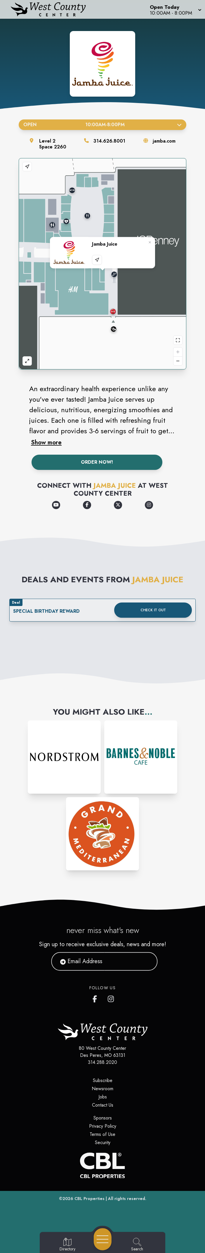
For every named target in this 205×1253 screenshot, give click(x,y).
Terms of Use (102, 1134)
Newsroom (102, 1088)
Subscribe (102, 1080)
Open (102, 124)
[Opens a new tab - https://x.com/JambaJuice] (118, 505)
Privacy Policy (102, 1126)
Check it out (153, 610)
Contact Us (102, 1105)
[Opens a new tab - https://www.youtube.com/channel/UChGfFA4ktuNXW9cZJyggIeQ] (56, 505)
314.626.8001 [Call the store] (109, 141)
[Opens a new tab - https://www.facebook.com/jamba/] (87, 505)
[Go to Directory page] (67, 1245)
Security (102, 1142)
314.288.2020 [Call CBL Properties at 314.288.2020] (102, 1062)
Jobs (102, 1096)
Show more (46, 442)
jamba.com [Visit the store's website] (164, 141)
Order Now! (97, 462)
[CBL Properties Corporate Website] (102, 1165)
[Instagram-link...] (64, 757)
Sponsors (102, 1118)
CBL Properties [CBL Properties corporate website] (89, 1198)
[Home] (52, 9)
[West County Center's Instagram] (111, 997)
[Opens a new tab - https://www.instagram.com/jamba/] (149, 505)
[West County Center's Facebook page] (96, 997)
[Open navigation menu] (102, 1239)
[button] (175, 9)
